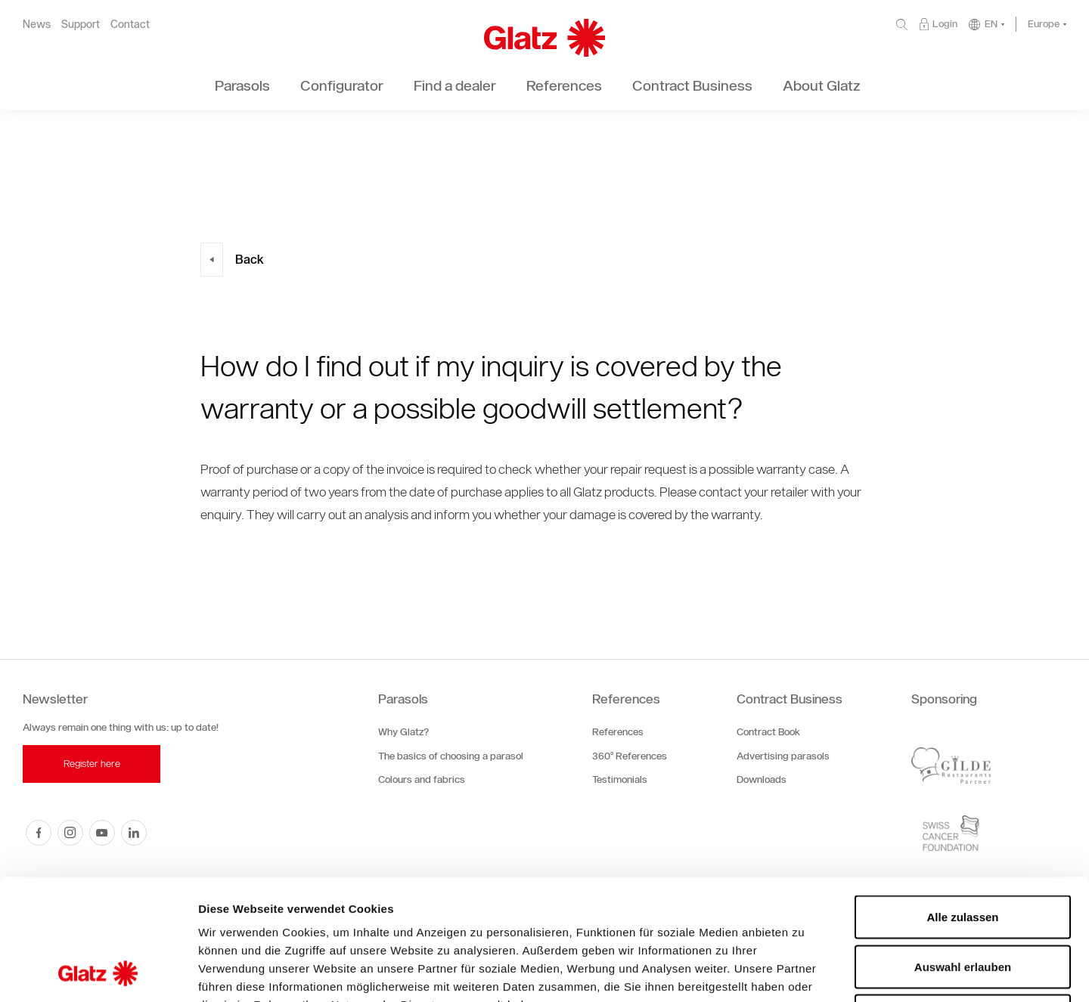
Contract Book (768, 732)
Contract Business (789, 699)
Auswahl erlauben (962, 853)
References (626, 699)
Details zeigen (804, 972)
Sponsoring (944, 699)
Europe (1044, 23)
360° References (629, 756)
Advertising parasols (783, 756)
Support (80, 24)
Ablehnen (962, 902)
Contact (130, 24)
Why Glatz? (403, 732)
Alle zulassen (962, 803)
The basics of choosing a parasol (450, 756)
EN (991, 23)
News (37, 24)
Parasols (403, 699)
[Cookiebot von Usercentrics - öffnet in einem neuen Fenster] (98, 972)
